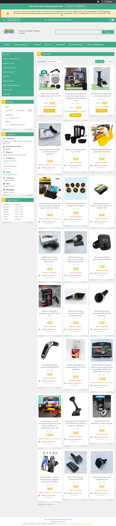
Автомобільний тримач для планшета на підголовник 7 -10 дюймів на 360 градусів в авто (76, 97)
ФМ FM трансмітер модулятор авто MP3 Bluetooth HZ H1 (76, 313)
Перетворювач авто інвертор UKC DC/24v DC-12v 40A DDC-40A (102, 205)
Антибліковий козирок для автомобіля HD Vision (102, 150)
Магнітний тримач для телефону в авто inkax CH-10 (50, 95)
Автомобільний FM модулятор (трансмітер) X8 (101, 422)
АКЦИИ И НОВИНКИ (76, 6)
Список (110, 61)
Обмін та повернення (95, 45)
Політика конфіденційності (84, 524)
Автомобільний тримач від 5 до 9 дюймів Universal (102, 95)
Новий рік (6, 94)
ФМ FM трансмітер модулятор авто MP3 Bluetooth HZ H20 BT (76, 259)
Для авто (6, 76)
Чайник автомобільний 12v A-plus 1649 (75, 150)
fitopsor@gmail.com (10, 174)
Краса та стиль (8, 72)
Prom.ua (69, 519)
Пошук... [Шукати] (108, 32)
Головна (7, 45)
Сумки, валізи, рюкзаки (11, 85)
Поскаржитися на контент (65, 524)
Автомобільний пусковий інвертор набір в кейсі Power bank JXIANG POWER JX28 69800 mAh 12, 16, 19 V (102, 368)
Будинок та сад (8, 63)
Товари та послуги (21, 45)
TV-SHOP (6, 54)
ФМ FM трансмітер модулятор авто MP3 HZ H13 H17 (50, 313)
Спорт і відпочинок (10, 68)
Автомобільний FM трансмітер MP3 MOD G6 (49, 366)
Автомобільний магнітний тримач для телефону (76, 204)
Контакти (48, 45)
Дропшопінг (60, 45)
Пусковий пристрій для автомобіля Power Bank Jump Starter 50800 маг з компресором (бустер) (50, 424)
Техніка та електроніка (11, 59)
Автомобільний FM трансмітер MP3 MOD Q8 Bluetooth (101, 313)
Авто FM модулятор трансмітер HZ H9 (75, 478)
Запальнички (7, 90)
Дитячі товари (8, 81)
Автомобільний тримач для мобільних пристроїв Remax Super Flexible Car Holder (49, 205)
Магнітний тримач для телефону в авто (101, 478)
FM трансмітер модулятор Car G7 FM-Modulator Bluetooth (50, 151)
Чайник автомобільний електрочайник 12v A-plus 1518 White (76, 367)
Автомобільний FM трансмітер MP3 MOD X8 (101, 258)
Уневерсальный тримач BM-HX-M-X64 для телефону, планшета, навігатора (76, 423)
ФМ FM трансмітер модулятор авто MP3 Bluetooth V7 (50, 259)
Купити (51, 111)
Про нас (38, 45)
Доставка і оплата (76, 45)
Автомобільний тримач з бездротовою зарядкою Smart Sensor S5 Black (49, 479)
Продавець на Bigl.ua (58, 521)
